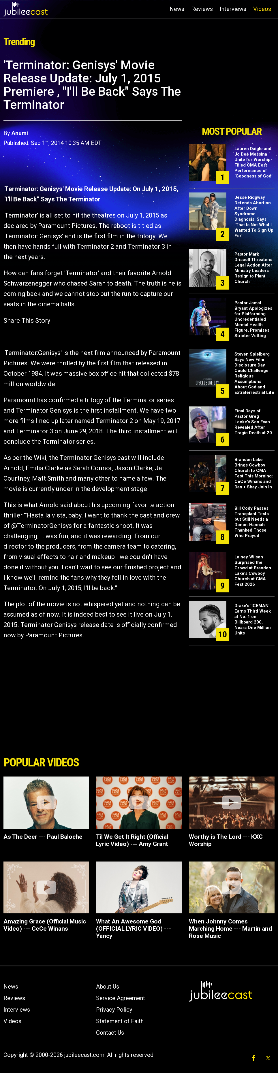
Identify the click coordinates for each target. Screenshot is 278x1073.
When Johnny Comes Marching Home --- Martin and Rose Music (230, 928)
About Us (107, 986)
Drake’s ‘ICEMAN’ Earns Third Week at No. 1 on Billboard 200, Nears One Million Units (252, 619)
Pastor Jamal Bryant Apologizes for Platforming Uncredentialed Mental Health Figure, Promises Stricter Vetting (253, 319)
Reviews (202, 8)
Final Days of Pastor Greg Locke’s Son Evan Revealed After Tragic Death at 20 (253, 421)
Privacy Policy (114, 1009)
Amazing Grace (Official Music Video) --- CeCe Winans (44, 925)
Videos (262, 8)
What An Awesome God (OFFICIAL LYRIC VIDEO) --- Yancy (133, 928)
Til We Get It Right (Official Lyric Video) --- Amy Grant (132, 840)
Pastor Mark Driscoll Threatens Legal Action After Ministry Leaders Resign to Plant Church (253, 268)
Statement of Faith (120, 1021)
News (177, 8)
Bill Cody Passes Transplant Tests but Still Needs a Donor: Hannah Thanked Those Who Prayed (251, 522)
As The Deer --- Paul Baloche (42, 836)
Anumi (19, 133)
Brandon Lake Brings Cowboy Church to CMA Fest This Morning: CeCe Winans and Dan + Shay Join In (253, 473)
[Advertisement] (231, 90)
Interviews (233, 8)
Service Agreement (120, 998)
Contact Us (110, 1032)
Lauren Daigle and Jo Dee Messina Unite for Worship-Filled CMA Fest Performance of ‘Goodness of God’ (253, 162)
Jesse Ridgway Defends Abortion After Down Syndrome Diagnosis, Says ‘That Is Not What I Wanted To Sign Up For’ (253, 216)
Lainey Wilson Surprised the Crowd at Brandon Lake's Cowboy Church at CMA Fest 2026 (252, 570)
